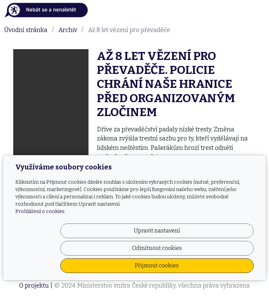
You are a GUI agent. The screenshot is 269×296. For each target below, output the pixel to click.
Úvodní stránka (25, 30)
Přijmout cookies (220, 265)
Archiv (68, 30)
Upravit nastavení (80, 265)
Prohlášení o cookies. (40, 246)
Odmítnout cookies (150, 265)
